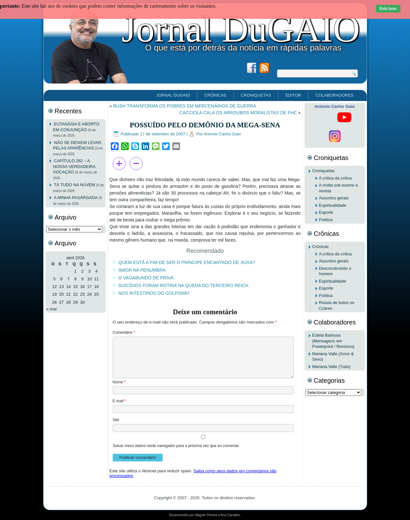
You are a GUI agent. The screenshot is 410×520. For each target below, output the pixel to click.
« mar (51, 309)
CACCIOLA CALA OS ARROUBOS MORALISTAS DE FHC (238, 112)
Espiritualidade (332, 205)
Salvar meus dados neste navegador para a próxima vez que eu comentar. (176, 446)
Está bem (388, 8)
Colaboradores (334, 95)
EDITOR (293, 95)
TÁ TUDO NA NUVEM (74, 184)
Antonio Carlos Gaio (222, 134)
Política (326, 219)
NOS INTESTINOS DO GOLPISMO (154, 293)
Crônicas (215, 95)
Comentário (124, 332)
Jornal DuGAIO (240, 29)
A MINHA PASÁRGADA (75, 197)
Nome (119, 382)
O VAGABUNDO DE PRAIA (146, 277)
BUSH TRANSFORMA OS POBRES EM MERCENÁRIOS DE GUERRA (184, 105)
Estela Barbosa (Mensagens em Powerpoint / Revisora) (333, 341)
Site (116, 420)
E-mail (119, 401)
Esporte (326, 212)
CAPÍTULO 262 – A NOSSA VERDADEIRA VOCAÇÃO (74, 166)
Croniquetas (256, 95)
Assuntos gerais (334, 198)
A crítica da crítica (335, 178)
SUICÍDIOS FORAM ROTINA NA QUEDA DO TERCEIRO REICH (184, 285)
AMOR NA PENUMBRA (142, 270)
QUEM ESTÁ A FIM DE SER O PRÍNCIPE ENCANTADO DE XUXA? (187, 262)
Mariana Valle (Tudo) (331, 366)
